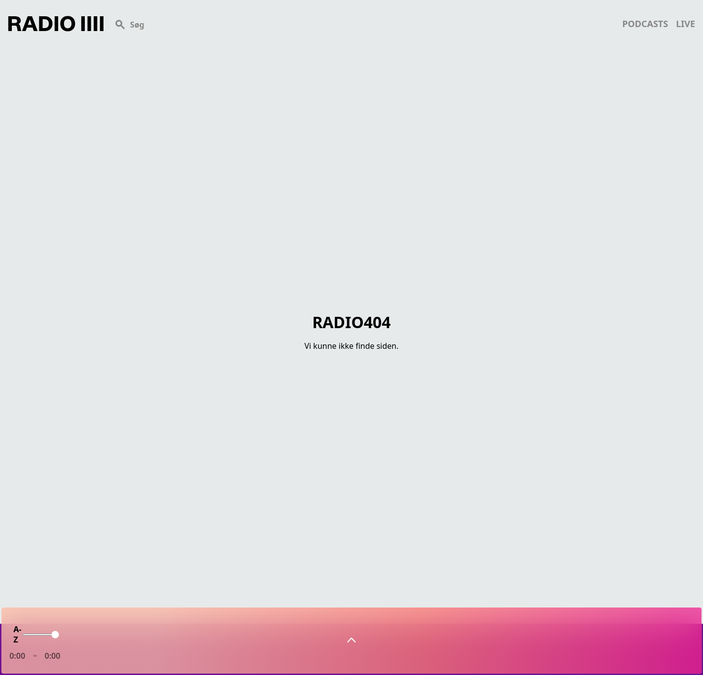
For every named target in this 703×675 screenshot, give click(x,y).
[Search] (362, 24)
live (685, 24)
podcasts (645, 24)
